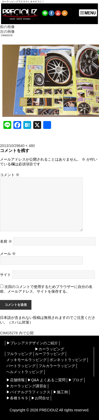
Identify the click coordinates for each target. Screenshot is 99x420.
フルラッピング (19, 354)
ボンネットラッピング (68, 360)
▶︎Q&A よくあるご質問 (46, 380)
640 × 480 (26, 146)
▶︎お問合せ (40, 398)
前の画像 (7, 27)
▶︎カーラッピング (49, 349)
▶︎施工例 (60, 392)
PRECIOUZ (48, 410)
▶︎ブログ (75, 380)
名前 (6, 241)
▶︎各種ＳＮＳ (17, 398)
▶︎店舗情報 (15, 380)
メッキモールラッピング (26, 360)
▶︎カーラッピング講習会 (26, 386)
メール (8, 254)
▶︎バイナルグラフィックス (28, 392)
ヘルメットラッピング (24, 372)
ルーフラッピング (49, 354)
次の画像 (7, 31)
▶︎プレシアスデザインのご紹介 (32, 343)
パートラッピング (21, 366)
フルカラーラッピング (56, 366)
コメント (9, 175)
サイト (5, 274)
